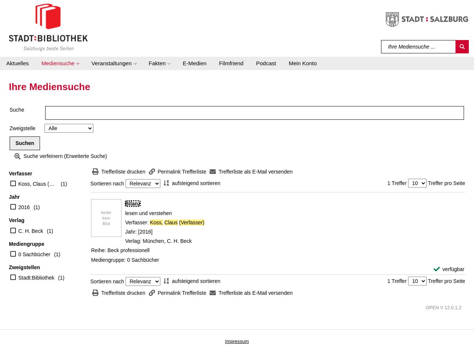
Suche (17, 110)
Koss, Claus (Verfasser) (38, 184)
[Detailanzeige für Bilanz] (132, 204)
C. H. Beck (31, 231)
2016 (24, 207)
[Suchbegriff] (418, 47)
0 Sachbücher (34, 254)
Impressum (237, 341)
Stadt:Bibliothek (36, 278)
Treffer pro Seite (446, 183)
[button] (60, 63)
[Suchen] (462, 46)
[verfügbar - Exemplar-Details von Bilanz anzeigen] (449, 269)
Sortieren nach (107, 184)
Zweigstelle (23, 128)
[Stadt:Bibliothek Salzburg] (48, 27)
